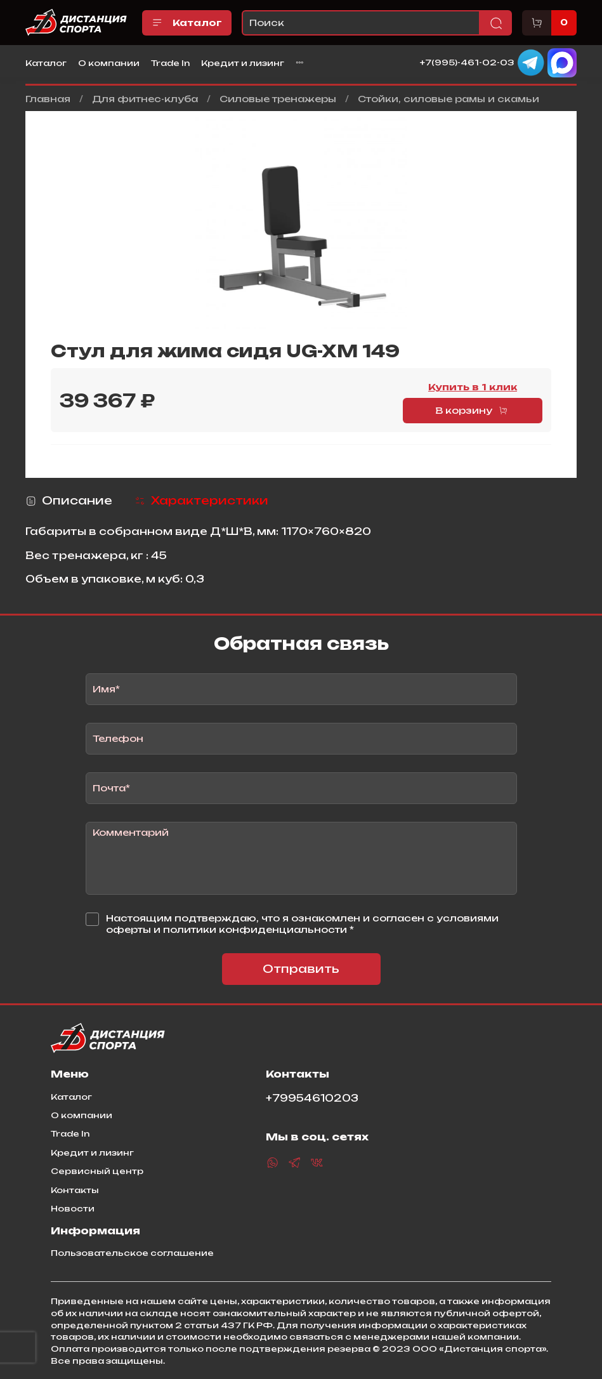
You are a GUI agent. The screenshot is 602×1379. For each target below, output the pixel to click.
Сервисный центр (97, 1171)
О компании (109, 63)
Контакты (75, 1190)
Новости (73, 1208)
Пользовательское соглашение (132, 1253)
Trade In (170, 63)
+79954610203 (312, 1098)
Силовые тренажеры (277, 98)
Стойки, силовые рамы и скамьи (448, 98)
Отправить (301, 968)
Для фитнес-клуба (145, 98)
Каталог (187, 23)
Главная (47, 98)
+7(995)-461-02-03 (467, 62)
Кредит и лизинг (242, 63)
